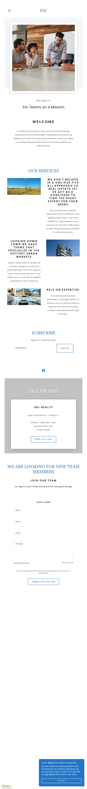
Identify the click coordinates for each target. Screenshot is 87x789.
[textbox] (34, 348)
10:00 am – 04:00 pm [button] (48, 415)
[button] (12, 10)
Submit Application (43, 571)
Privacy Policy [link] (56, 560)
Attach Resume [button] (22, 552)
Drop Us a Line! (43, 428)
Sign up (65, 348)
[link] (43, 10)
